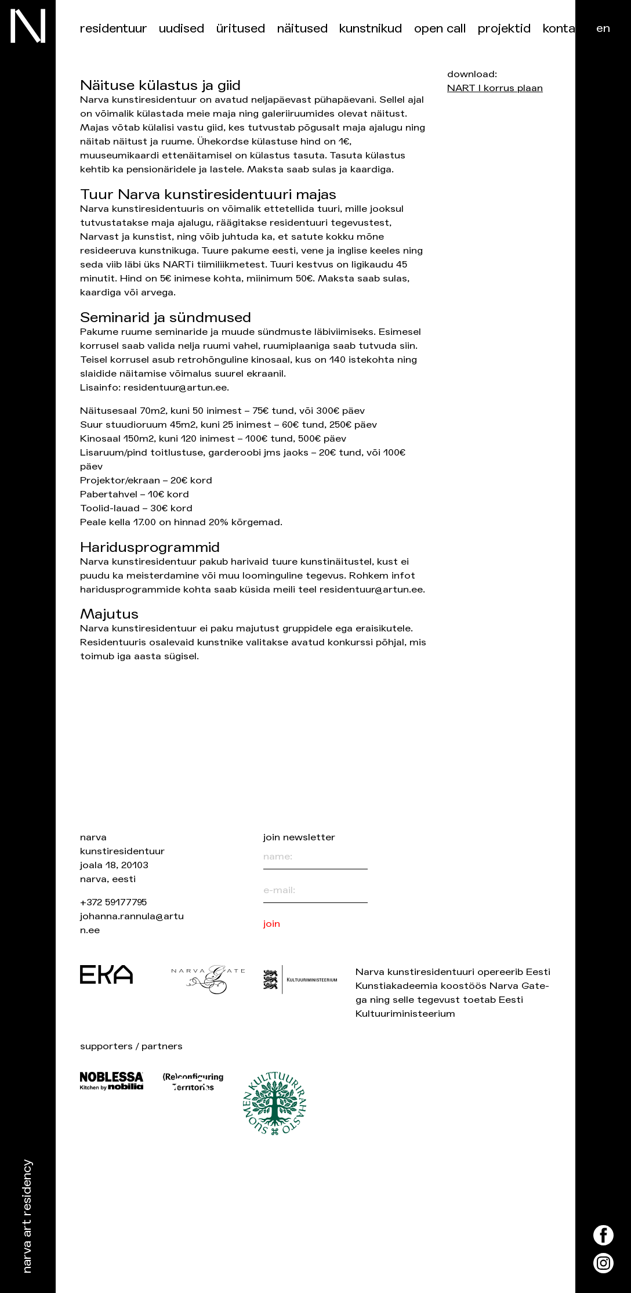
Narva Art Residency (27, 1217)
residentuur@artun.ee (175, 387)
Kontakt (565, 28)
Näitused (302, 28)
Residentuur (113, 28)
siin (407, 345)
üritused (240, 28)
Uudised (181, 28)
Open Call (440, 28)
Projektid (504, 28)
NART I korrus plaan (495, 87)
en (603, 28)
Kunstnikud (370, 28)
